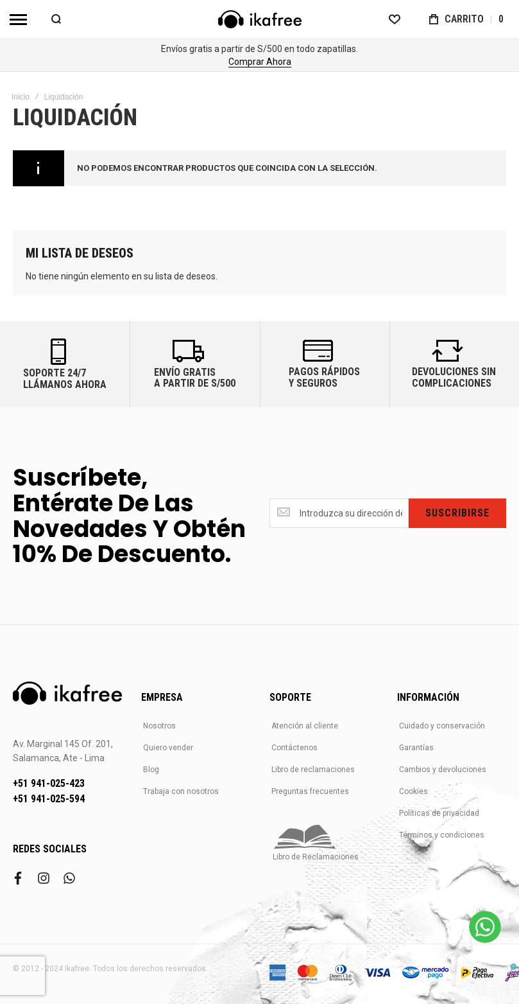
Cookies (413, 791)
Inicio (21, 96)
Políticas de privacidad (439, 813)
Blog (151, 769)
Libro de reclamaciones (313, 769)
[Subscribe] (457, 513)
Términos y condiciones (441, 835)
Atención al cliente (304, 725)
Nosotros (159, 725)
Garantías (416, 747)
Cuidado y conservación (442, 725)
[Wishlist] (394, 19)
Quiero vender (168, 747)
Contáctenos (294, 747)
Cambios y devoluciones (442, 769)
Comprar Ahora (259, 62)
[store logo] (260, 19)
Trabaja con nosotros (181, 791)
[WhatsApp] (485, 927)
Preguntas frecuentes (310, 791)
